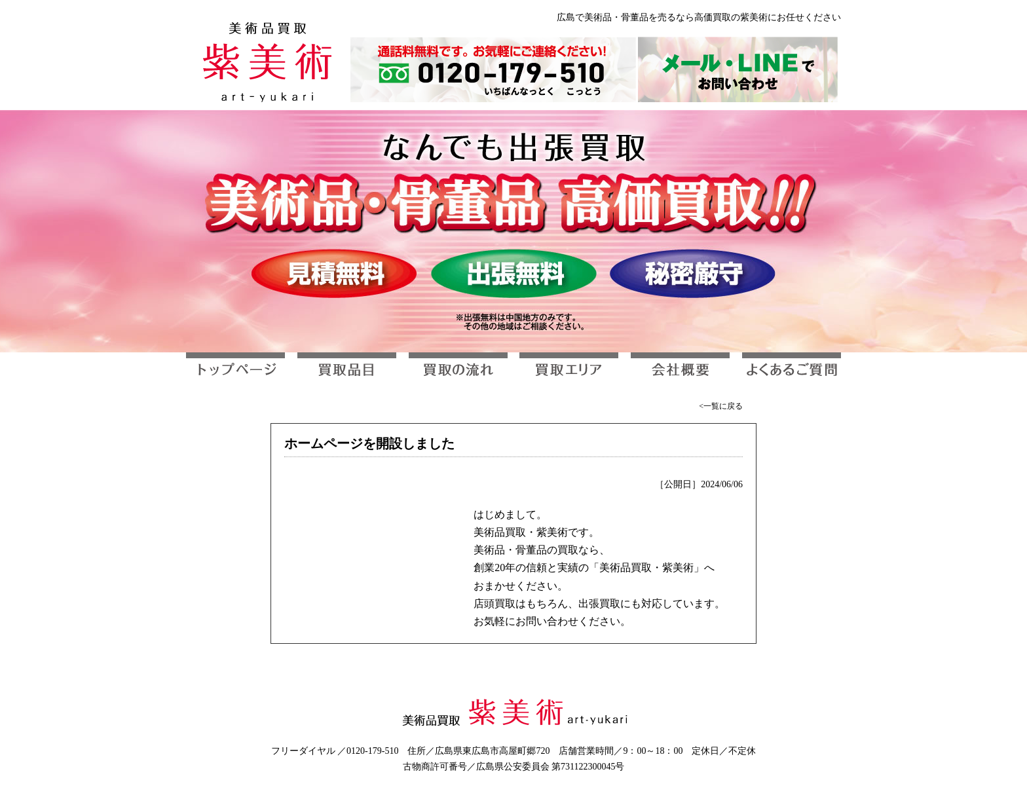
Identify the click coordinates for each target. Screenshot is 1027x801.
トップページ (235, 370)
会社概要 (680, 370)
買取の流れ (458, 370)
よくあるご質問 (791, 370)
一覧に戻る (723, 406)
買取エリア (568, 370)
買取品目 (346, 370)
